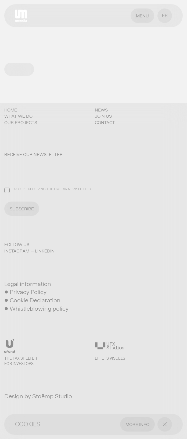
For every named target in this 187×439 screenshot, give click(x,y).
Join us (103, 116)
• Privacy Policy (25, 292)
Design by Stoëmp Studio (38, 396)
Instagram (16, 251)
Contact (105, 122)
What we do (18, 116)
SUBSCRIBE (22, 209)
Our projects (20, 122)
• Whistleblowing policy (36, 308)
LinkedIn (45, 251)
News (101, 110)
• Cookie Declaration (32, 300)
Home (10, 110)
